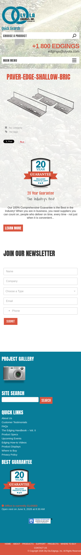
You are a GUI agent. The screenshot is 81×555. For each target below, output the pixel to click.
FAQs (5, 426)
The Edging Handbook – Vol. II (19, 430)
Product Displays (11, 446)
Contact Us (40, 548)
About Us (7, 418)
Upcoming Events (11, 438)
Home (8, 544)
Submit (10, 321)
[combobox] (40, 291)
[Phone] (40, 311)
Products (28, 544)
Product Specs (10, 434)
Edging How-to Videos (14, 442)
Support (40, 544)
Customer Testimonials (14, 422)
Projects (53, 544)
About (16, 544)
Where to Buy (9, 450)
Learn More (13, 228)
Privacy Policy (9, 454)
